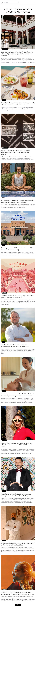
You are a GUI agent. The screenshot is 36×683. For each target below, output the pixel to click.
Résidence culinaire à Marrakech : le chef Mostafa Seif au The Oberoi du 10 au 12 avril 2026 (17, 544)
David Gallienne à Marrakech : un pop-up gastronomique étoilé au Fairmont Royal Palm (15, 345)
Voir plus (18, 604)
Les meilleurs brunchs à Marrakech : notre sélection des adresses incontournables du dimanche (18, 104)
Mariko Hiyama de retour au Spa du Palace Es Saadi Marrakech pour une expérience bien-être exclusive (17, 395)
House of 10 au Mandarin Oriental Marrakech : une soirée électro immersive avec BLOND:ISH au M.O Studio (17, 445)
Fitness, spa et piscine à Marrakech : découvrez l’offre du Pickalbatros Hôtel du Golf (17, 249)
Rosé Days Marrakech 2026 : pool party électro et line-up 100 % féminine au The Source (17, 296)
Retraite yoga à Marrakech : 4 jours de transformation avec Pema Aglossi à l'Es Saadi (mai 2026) (17, 201)
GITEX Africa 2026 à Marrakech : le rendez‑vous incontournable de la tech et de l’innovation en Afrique (17, 593)
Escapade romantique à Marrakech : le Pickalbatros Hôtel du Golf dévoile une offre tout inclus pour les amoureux (17, 54)
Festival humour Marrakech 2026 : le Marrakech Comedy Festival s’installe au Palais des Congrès (16, 495)
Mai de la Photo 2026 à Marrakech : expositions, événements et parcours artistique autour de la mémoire (15, 152)
